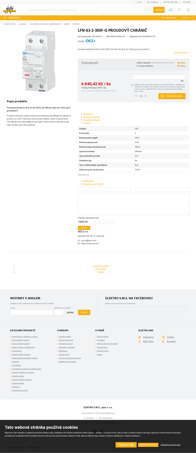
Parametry (88, 114)
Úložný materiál (18, 383)
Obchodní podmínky (67, 347)
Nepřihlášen (170, 17)
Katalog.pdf (88, 181)
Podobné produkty (101, 266)
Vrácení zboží (64, 355)
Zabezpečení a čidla (20, 390)
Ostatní (101, 272)
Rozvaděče (16, 365)
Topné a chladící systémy (22, 380)
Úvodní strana (9, 24)
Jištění (66, 24)
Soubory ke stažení (91, 117)
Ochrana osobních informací (70, 358)
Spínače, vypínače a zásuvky (23, 372)
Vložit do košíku (174, 96)
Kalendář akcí (102, 347)
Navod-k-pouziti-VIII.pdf (93, 184)
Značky (170, 337)
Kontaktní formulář (91, 120)
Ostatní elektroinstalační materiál (24, 358)
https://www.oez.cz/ (90, 243)
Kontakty (187, 2)
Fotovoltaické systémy (21, 340)
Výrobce (86, 123)
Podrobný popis (180, 52)
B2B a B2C (148, 341)
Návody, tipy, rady (170, 2)
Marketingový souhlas (67, 362)
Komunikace (17, 351)
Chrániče (76, 24)
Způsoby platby (65, 337)
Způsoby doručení (66, 340)
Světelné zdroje (18, 376)
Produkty (15, 18)
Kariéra (99, 355)
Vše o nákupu (152, 2)
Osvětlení (15, 362)
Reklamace (63, 351)
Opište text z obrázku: (62, 308)
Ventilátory (16, 387)
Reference (148, 337)
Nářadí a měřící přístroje (21, 355)
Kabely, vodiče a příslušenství (23, 347)
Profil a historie (102, 337)
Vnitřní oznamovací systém (107, 344)
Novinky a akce (103, 351)
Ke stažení (101, 340)
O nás (139, 2)
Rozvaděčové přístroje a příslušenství (45, 24)
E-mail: (12, 308)
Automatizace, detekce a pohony (25, 337)
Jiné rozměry (100, 269)
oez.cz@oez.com (88, 240)
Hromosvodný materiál (21, 344)
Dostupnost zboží (66, 344)
